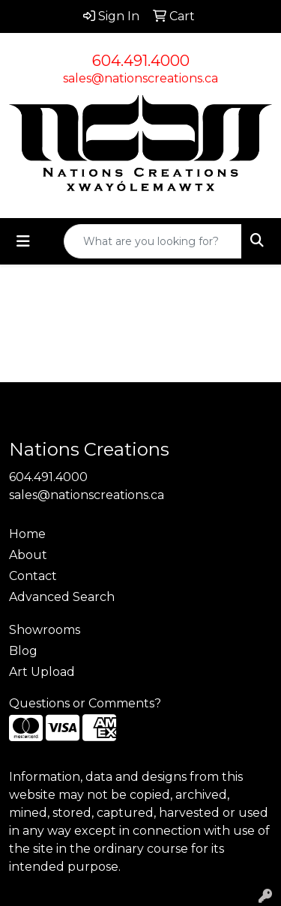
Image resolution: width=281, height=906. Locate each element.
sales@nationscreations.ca (140, 78)
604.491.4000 (141, 61)
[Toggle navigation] (23, 241)
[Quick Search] (153, 241)
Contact (33, 576)
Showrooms (44, 630)
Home (27, 534)
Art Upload (42, 672)
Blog (23, 651)
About (28, 555)
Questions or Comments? (85, 703)
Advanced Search (62, 597)
